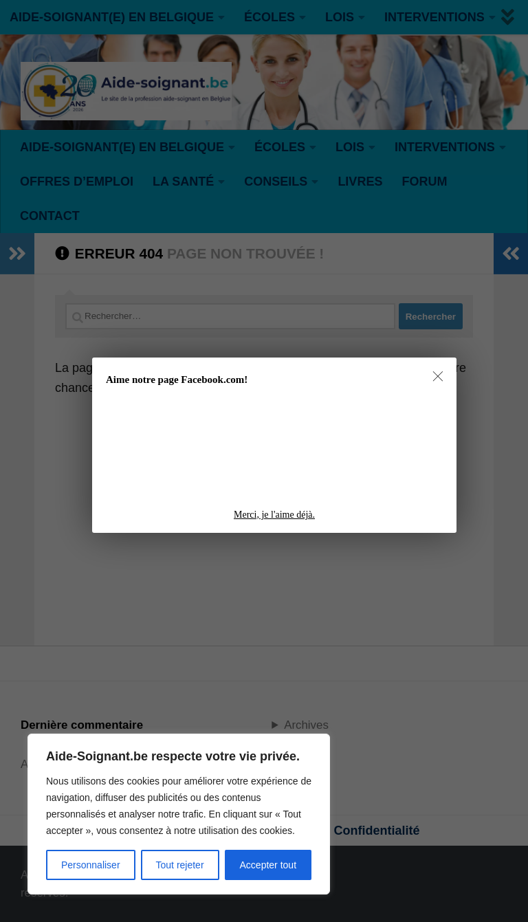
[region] (179, 814)
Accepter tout (268, 864)
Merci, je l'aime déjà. (274, 514)
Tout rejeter (180, 864)
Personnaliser (90, 864)
